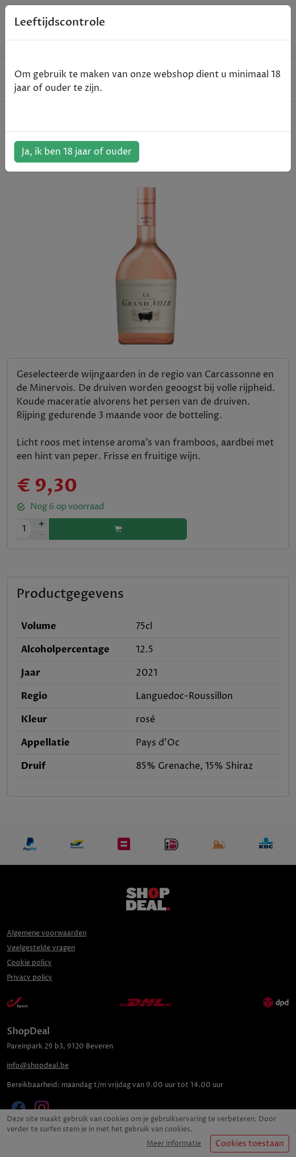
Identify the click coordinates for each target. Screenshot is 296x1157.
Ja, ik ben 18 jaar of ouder (77, 151)
